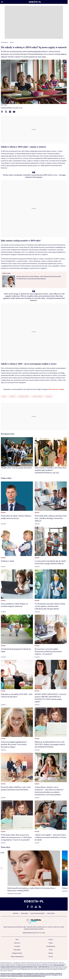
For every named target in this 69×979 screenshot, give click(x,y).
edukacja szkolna (23, 396)
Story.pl (51, 956)
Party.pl (51, 939)
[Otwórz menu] (2, 2)
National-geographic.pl (17, 956)
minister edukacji (37, 396)
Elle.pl (17, 939)
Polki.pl (51, 943)
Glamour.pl (17, 943)
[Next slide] (66, 868)
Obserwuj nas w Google (56, 389)
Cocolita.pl (17, 946)
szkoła (4, 396)
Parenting (48, 396)
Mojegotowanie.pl (17, 953)
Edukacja (12, 396)
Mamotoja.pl (17, 950)
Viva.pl (50, 950)
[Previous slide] (1, 868)
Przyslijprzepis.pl (50, 946)
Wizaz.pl (50, 953)
